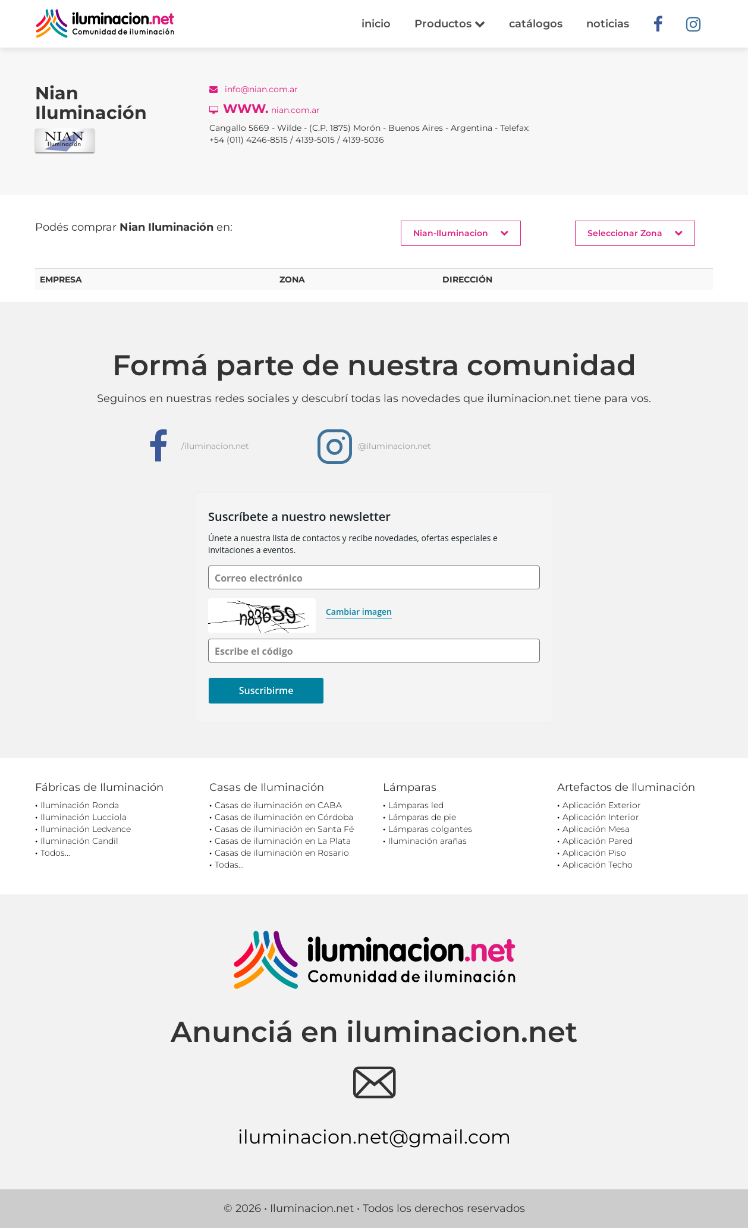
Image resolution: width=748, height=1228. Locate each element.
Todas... (229, 864)
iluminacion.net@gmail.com (374, 1136)
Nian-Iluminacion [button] (460, 232)
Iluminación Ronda (79, 805)
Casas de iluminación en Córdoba (284, 817)
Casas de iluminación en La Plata (283, 841)
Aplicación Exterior (601, 805)
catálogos (535, 23)
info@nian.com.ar (253, 89)
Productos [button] (449, 23)
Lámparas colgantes (430, 829)
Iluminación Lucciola (83, 817)
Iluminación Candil (79, 841)
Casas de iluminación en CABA (278, 805)
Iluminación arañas (427, 841)
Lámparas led (416, 805)
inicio (376, 23)
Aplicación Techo (597, 864)
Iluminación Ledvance (85, 829)
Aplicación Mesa (596, 829)
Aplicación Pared (597, 841)
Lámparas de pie (422, 817)
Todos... (55, 852)
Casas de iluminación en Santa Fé (284, 829)
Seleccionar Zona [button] (635, 232)
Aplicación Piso (594, 852)
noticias (607, 23)
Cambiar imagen (359, 611)
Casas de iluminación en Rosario (282, 852)
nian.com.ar (264, 108)
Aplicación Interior (600, 817)
